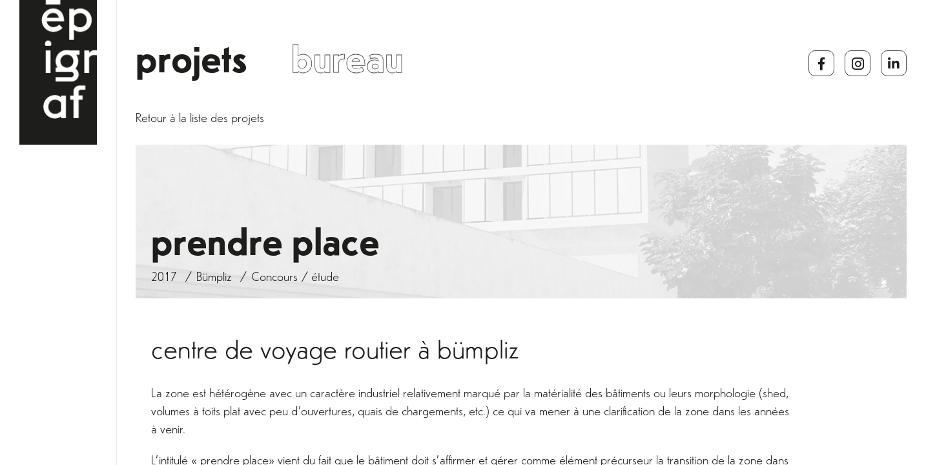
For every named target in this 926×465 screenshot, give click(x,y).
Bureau (347, 65)
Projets (191, 65)
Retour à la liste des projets (200, 120)
